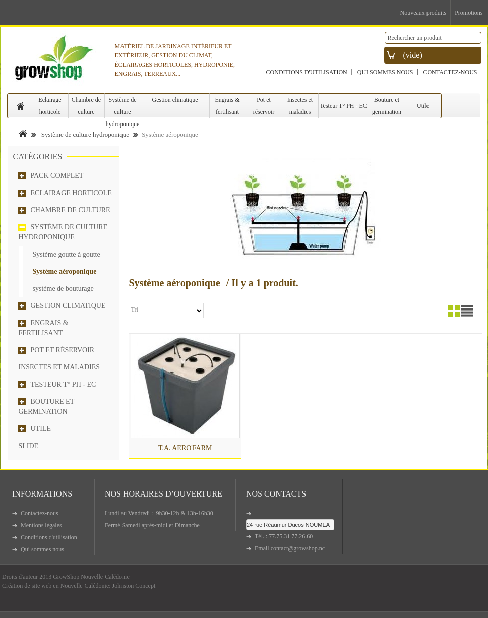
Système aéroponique (65, 271)
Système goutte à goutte (66, 254)
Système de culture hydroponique (123, 107)
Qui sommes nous (385, 72)
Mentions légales (41, 525)
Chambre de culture (86, 105)
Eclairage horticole (49, 105)
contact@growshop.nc (298, 548)
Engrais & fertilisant (227, 105)
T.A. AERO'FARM (185, 448)
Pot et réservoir (264, 105)
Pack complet (57, 175)
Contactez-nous (450, 72)
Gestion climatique (175, 99)
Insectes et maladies (300, 105)
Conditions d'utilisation (306, 72)
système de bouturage (63, 288)
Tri (134, 309)
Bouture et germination (386, 105)
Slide (29, 446)
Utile (423, 105)
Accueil (22, 133)
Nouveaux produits (423, 12)
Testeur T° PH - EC (343, 105)
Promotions (468, 12)
